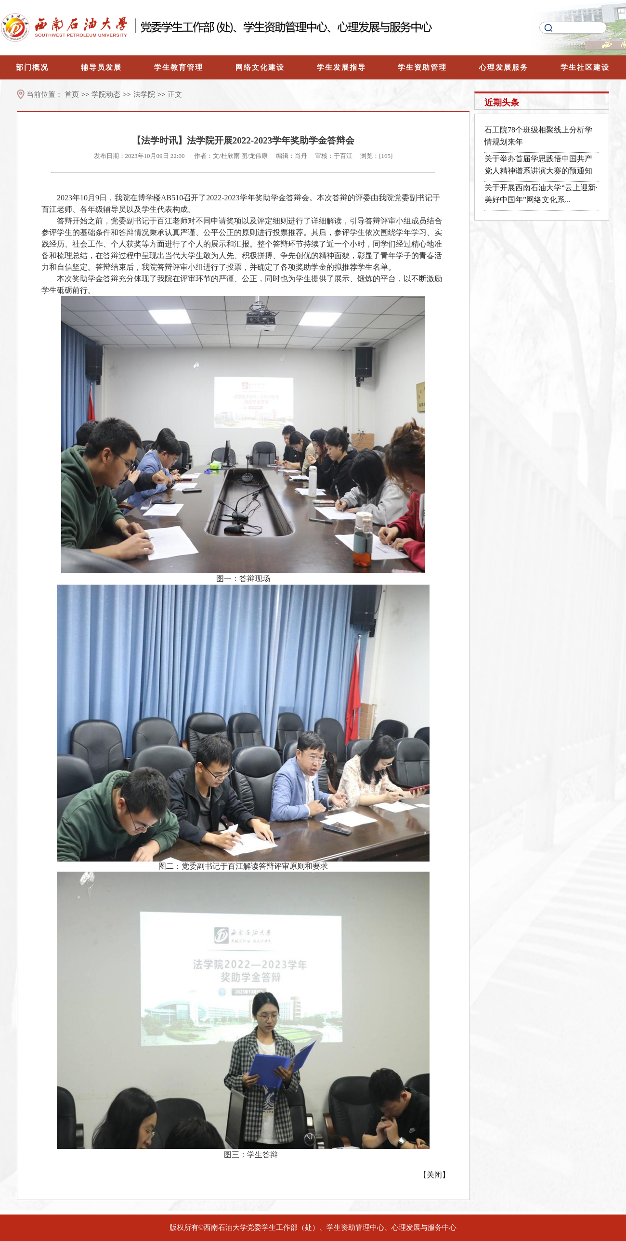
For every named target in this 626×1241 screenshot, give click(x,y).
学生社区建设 (585, 67)
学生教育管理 (178, 67)
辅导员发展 (101, 67)
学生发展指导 (341, 67)
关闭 (434, 1175)
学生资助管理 (422, 67)
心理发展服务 (503, 67)
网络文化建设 (260, 67)
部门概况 (32, 67)
